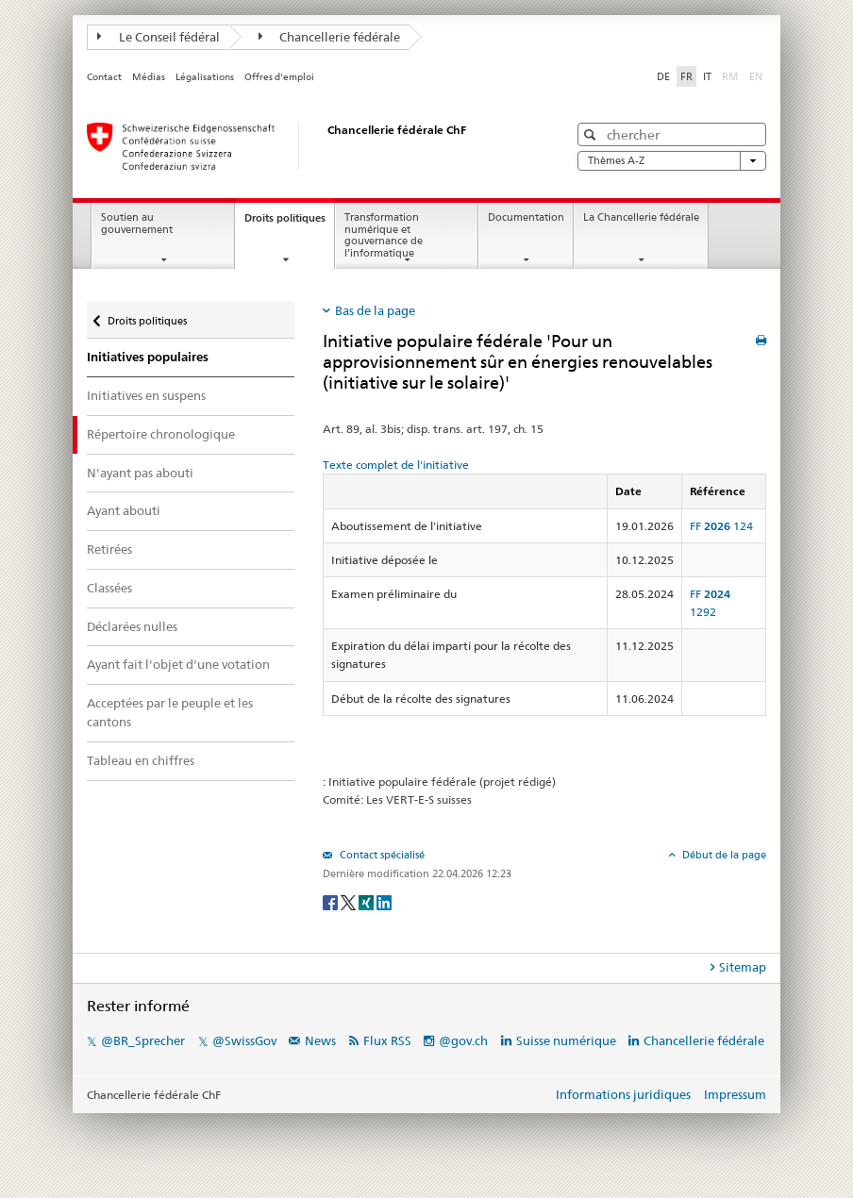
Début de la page (722, 854)
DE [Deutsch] (663, 76)
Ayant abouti (123, 510)
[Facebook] (332, 902)
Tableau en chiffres (140, 760)
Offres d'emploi (279, 77)
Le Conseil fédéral (158, 36)
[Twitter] (350, 902)
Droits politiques (289, 223)
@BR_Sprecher (143, 1040)
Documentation (526, 217)
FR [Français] (686, 76)
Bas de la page (375, 310)
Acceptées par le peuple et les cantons (170, 712)
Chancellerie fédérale (330, 36)
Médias (148, 77)
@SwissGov (244, 1040)
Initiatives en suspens (146, 395)
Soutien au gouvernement (137, 223)
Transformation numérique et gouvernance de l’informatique (383, 235)
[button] (592, 134)
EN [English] (755, 76)
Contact (104, 77)
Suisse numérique (567, 1040)
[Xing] (367, 902)
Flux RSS (387, 1040)
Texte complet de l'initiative (396, 465)
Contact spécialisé (381, 854)
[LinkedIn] (384, 902)
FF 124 (721, 526)
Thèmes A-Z (672, 161)
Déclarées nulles (132, 626)
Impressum (735, 1094)
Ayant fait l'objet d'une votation (178, 664)
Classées (109, 587)
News (320, 1040)
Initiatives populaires (148, 357)
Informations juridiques (623, 1094)
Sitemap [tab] (742, 966)
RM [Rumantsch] (730, 76)
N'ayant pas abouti (140, 472)
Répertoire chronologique (161, 433)
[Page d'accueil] (308, 146)
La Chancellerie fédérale (641, 217)
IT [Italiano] (707, 76)
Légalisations (205, 77)
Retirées (109, 549)
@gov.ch (463, 1040)
